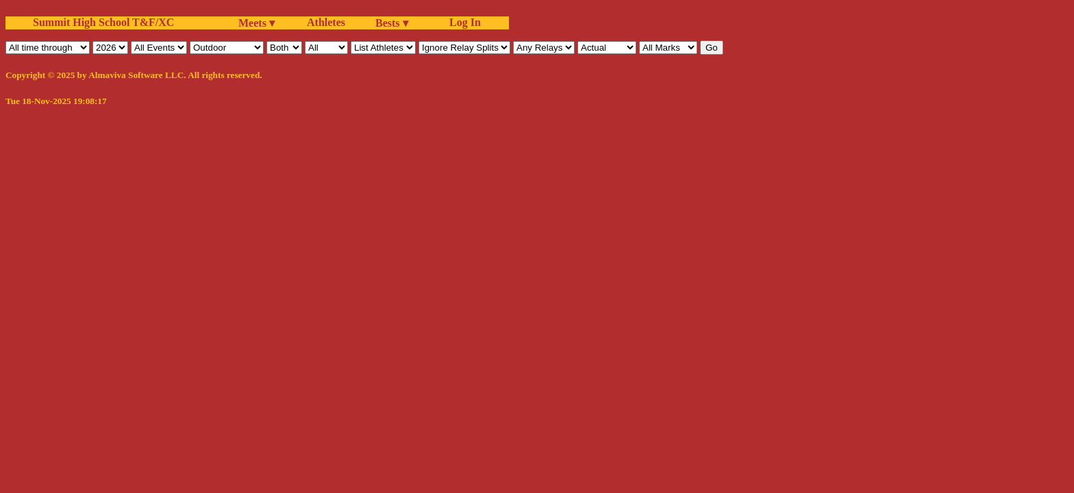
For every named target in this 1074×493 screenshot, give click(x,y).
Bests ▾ (391, 23)
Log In (462, 22)
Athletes (326, 22)
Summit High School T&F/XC (103, 22)
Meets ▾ (256, 23)
